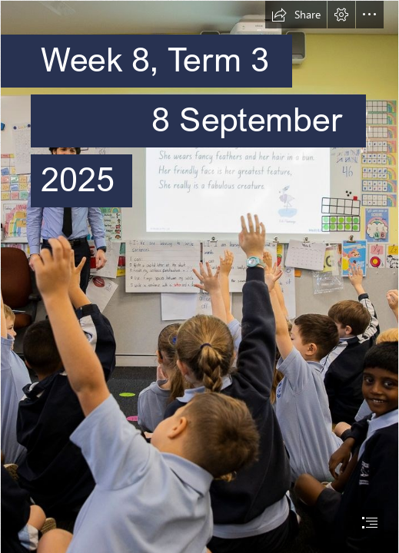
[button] (296, 14)
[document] (199, 276)
